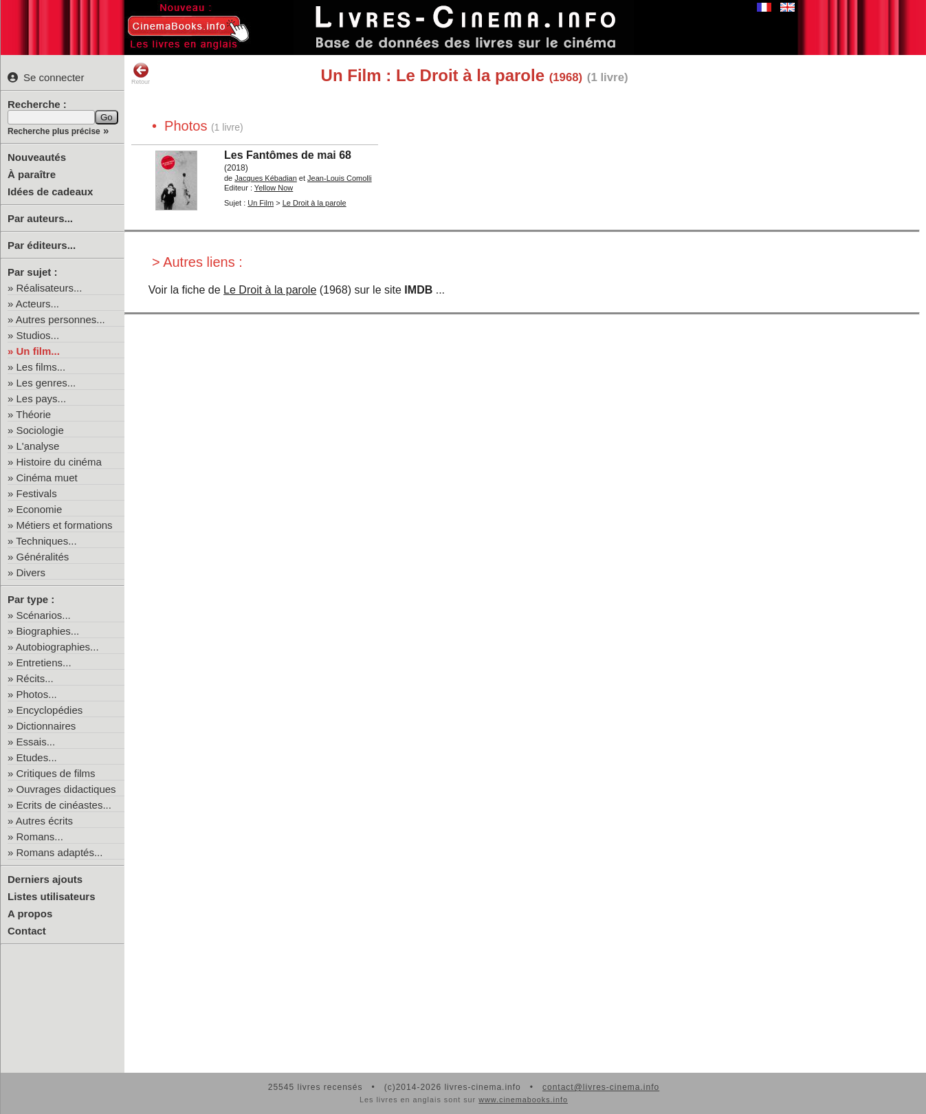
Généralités (42, 557)
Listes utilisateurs (52, 896)
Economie (39, 509)
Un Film (260, 203)
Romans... (39, 836)
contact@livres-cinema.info (600, 1087)
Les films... (41, 367)
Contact (27, 931)
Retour (140, 73)
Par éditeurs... (42, 245)
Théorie (33, 414)
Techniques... (46, 541)
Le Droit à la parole (269, 290)
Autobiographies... (57, 647)
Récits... (35, 678)
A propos (30, 913)
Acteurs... (37, 303)
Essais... (36, 741)
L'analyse (38, 446)
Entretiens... (43, 662)
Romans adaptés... (59, 852)
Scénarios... (43, 615)
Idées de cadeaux (50, 191)
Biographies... (48, 631)
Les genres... (46, 383)
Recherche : (37, 104)
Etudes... (36, 757)
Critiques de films (56, 773)
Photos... (36, 694)
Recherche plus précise (54, 131)
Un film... (38, 351)
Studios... (38, 335)
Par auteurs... (40, 218)
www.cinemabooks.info (523, 1099)
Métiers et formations (64, 525)
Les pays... (41, 398)
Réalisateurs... (49, 288)
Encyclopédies (49, 710)
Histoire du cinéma (59, 462)
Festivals (36, 493)
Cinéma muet (47, 477)
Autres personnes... (60, 319)
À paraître (32, 174)
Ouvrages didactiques (66, 789)
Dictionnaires (46, 726)
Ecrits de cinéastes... (63, 805)
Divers (31, 572)
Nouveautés (37, 157)
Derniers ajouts (45, 879)
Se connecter (46, 77)
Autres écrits (44, 821)
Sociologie (40, 430)
